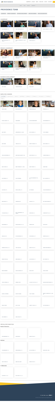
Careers (45, 1)
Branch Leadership (11, 13)
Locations (50, 1)
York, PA (2, 98)
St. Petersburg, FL (48, 96)
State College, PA (41, 96)
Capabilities (28, 1)
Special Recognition (42, 13)
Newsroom (41, 1)
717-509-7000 (42, 395)
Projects (33, 1)
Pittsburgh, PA (34, 96)
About (37, 1)
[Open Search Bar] (54, 2)
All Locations (3, 96)
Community (33, 5)
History (28, 5)
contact (47, 395)
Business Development (22, 13)
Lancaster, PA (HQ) (10, 96)
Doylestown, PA (22, 96)
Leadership (3, 13)
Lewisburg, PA (28, 96)
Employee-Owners (32, 13)
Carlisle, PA (16, 96)
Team (24, 5)
